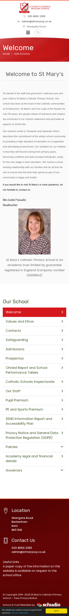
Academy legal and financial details (34, 458)
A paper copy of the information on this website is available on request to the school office (31, 570)
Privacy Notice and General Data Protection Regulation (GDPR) (34, 435)
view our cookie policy (20, 613)
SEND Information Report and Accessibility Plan (34, 421)
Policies (34, 447)
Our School (22, 53)
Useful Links (11, 562)
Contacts (34, 330)
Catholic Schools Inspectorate (34, 382)
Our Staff (34, 391)
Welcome (34, 312)
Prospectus (34, 358)
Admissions (34, 349)
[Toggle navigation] (28, 32)
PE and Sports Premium (34, 409)
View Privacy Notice (25, 598)
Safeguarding (34, 340)
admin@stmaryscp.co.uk (34, 21)
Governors (34, 470)
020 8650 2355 (34, 16)
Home (6, 53)
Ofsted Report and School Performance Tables (34, 370)
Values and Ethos (34, 321)
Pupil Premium (34, 400)
